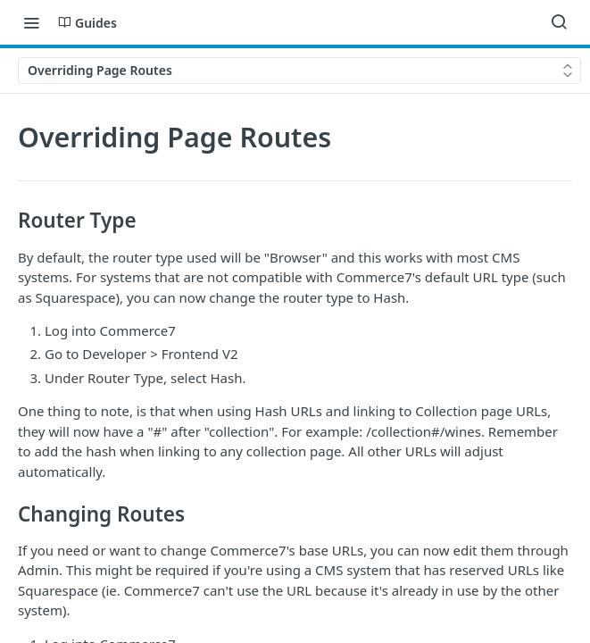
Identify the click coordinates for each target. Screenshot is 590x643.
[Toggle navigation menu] (31, 22)
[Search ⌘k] (558, 22)
